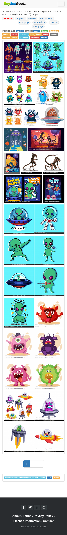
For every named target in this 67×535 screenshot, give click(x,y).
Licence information (26, 521)
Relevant (8, 18)
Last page (38, 26)
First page (24, 22)
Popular (20, 18)
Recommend (46, 18)
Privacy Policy (43, 516)
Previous (39, 22)
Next (53, 22)
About (16, 516)
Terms (27, 516)
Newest (32, 18)
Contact (48, 521)
